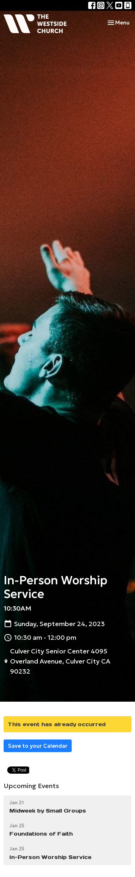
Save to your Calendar (37, 745)
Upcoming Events (31, 786)
